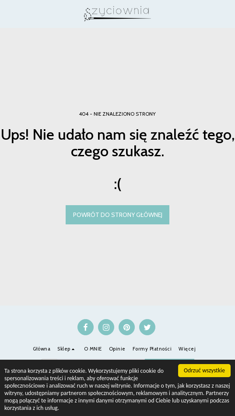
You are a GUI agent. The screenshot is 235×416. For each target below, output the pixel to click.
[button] (9, 13)
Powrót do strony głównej (117, 215)
